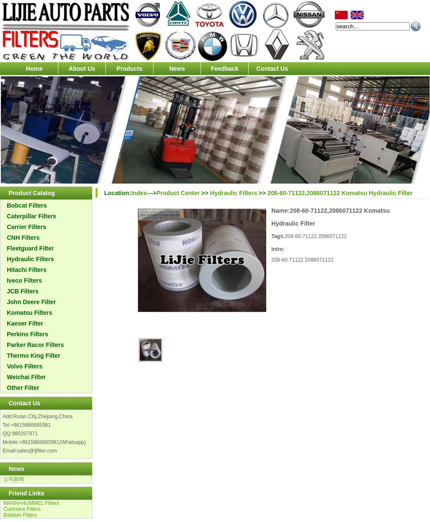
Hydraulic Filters (30, 259)
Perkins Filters (27, 334)
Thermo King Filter (33, 355)
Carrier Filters (26, 226)
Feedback (225, 68)
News (177, 68)
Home (34, 68)
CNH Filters (23, 237)
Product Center (178, 193)
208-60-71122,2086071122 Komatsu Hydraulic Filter (340, 193)
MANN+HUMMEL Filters (31, 503)
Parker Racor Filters (35, 344)
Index (139, 193)
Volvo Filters (24, 366)
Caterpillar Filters (31, 216)
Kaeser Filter (25, 323)
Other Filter (23, 387)
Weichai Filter (26, 377)
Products (130, 68)
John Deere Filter (31, 302)
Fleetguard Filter (30, 248)
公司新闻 (13, 479)
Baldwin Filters (20, 515)
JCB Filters (23, 291)
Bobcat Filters (27, 205)
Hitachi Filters (27, 269)
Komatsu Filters (29, 312)
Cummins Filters (22, 509)
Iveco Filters (24, 280)
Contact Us (272, 68)
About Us (82, 68)
